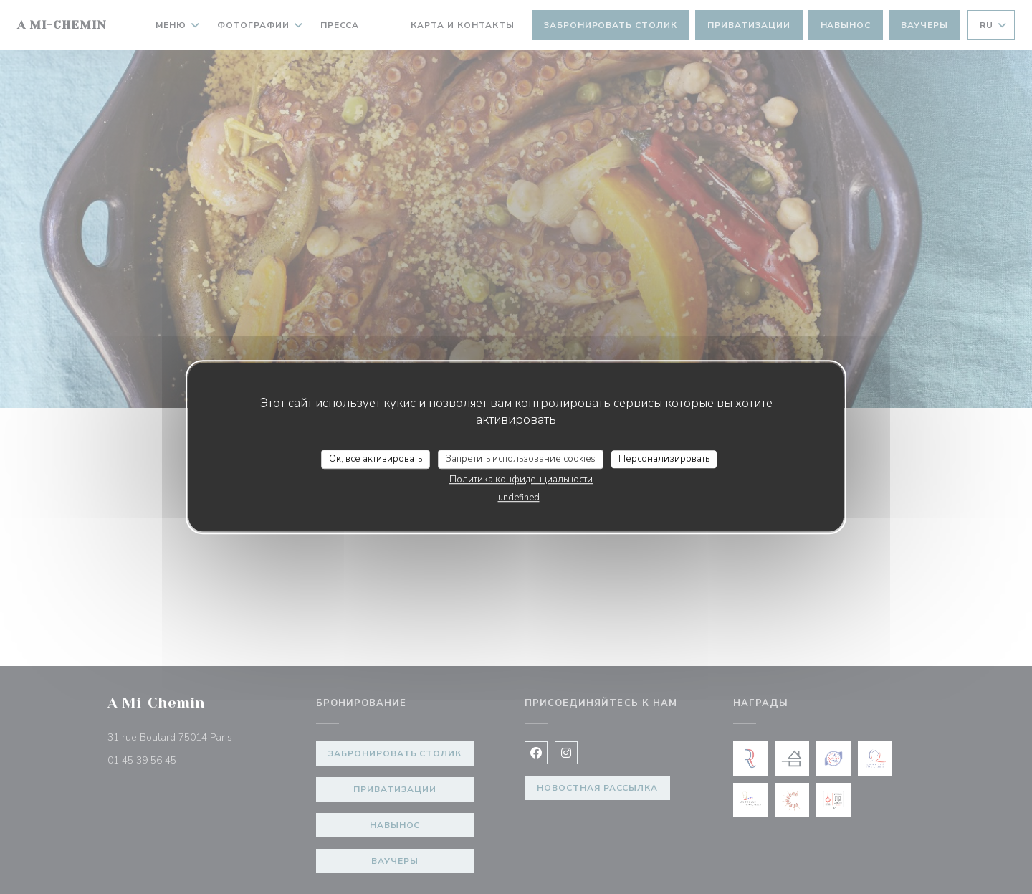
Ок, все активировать (375, 458)
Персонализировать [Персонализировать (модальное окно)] (664, 458)
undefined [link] (519, 497)
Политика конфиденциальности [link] (521, 479)
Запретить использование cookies (521, 458)
